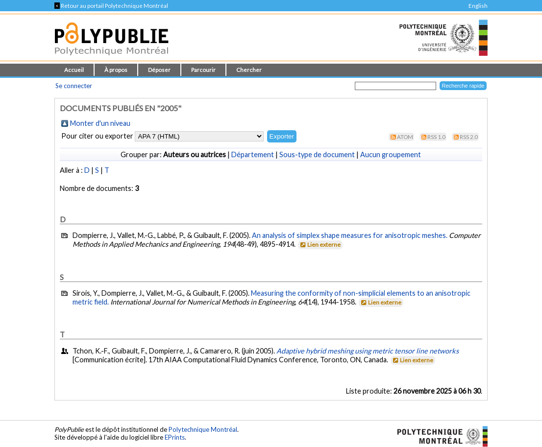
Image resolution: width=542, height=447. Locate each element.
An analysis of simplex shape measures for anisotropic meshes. (349, 235)
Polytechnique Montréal (203, 429)
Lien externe (320, 244)
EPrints (175, 437)
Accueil (74, 70)
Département (252, 154)
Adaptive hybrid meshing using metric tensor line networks (367, 351)
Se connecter (73, 86)
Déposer (159, 70)
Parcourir (203, 70)
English (478, 5)
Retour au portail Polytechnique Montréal (111, 5)
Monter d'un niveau (100, 123)
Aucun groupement (390, 154)
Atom (405, 137)
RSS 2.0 (469, 137)
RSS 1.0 (436, 137)
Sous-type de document (317, 154)
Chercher (249, 70)
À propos (115, 70)
